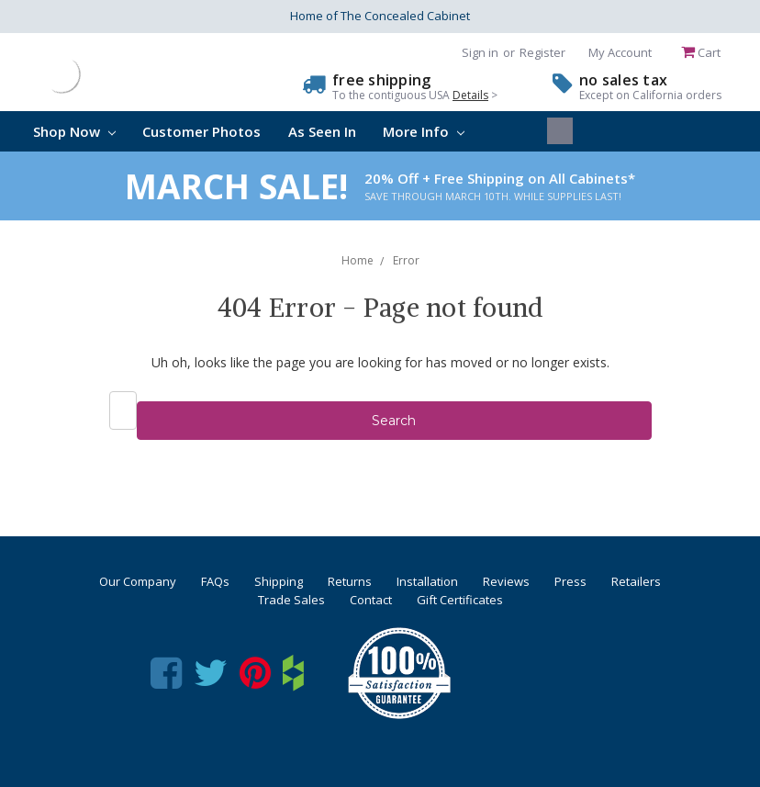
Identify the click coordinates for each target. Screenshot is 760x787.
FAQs (215, 581)
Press (570, 581)
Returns (350, 581)
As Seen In (322, 131)
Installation (427, 581)
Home (357, 260)
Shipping (278, 581)
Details (470, 95)
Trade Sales (291, 599)
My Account (620, 52)
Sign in (480, 52)
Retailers (636, 581)
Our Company (137, 581)
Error (406, 260)
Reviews (506, 581)
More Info (423, 131)
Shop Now (74, 131)
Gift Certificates (460, 599)
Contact (371, 599)
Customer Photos (201, 131)
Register (542, 52)
